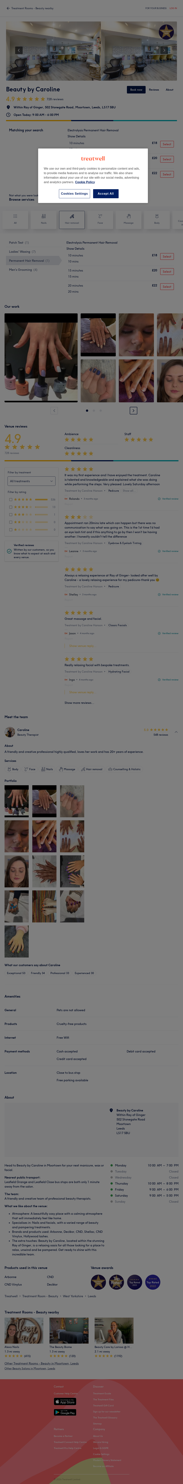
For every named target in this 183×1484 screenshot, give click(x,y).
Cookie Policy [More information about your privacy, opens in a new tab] (85, 182)
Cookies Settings (74, 193)
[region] (93, 175)
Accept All (106, 193)
